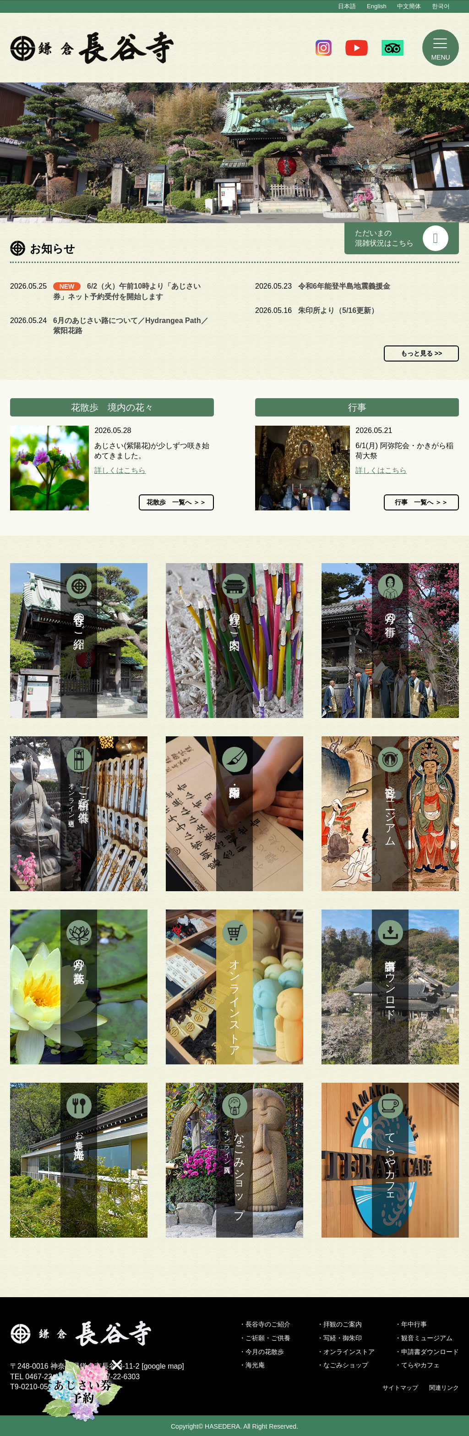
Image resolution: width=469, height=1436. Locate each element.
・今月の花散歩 (261, 1351)
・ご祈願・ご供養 (264, 1338)
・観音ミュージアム (424, 1338)
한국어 (441, 6)
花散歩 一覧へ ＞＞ (176, 502)
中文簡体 (409, 6)
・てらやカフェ (417, 1365)
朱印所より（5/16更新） (338, 310)
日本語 (347, 6)
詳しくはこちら (120, 470)
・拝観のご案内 (339, 1324)
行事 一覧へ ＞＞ (421, 502)
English (377, 6)
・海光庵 (252, 1365)
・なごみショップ (342, 1365)
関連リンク (444, 1387)
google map (163, 1366)
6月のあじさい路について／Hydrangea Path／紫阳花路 (130, 325)
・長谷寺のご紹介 (264, 1324)
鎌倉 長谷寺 (92, 47)
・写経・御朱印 (339, 1338)
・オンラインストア (346, 1351)
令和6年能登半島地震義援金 (344, 286)
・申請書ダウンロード (427, 1351)
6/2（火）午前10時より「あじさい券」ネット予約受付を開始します (127, 291)
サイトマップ (400, 1387)
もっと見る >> (421, 353)
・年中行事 (411, 1324)
